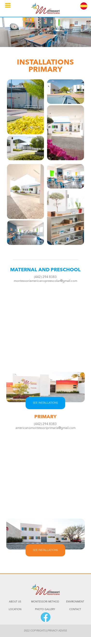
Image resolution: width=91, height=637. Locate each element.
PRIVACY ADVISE (57, 631)
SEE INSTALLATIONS (45, 403)
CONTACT (75, 609)
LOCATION (15, 609)
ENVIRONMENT (75, 602)
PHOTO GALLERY (45, 609)
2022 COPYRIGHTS (35, 631)
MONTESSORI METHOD (45, 602)
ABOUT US (15, 602)
